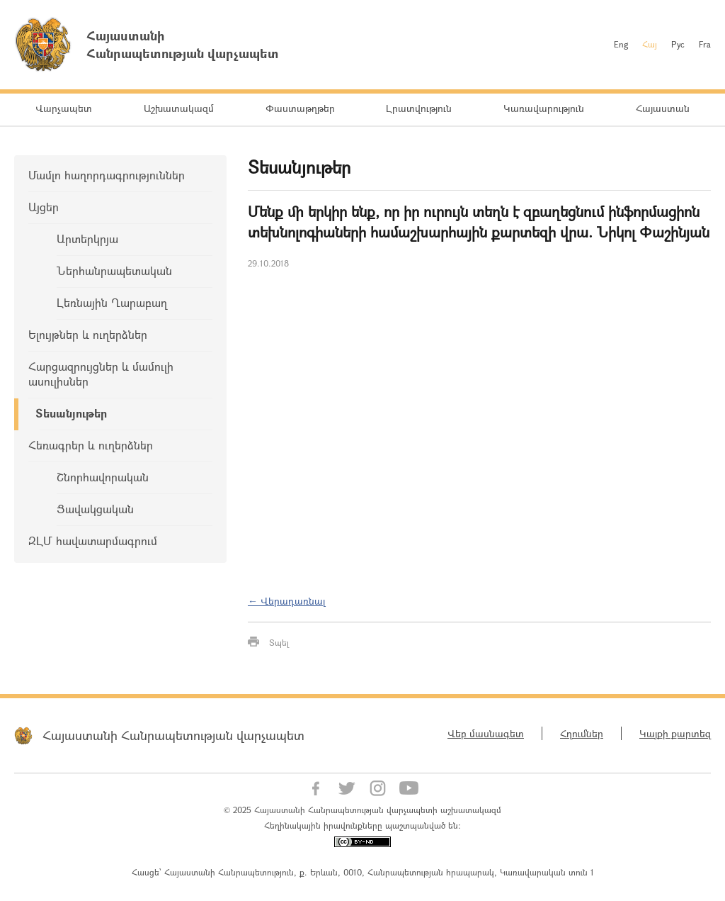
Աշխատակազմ (179, 108)
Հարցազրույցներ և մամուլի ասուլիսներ (100, 373)
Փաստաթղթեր (300, 108)
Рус (678, 44)
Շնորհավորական (103, 476)
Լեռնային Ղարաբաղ (112, 302)
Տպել (279, 642)
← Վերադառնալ (287, 601)
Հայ (649, 44)
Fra (705, 44)
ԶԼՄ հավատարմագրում (92, 540)
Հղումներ (581, 733)
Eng (621, 44)
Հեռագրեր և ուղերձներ (90, 444)
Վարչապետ (63, 108)
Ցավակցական (95, 508)
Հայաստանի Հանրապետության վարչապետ (173, 735)
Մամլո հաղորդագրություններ (106, 174)
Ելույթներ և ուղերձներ (87, 334)
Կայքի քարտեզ (675, 733)
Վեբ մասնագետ (485, 733)
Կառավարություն (543, 108)
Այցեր (43, 206)
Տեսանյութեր (71, 412)
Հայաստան (663, 108)
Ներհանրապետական (114, 270)
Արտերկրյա (87, 238)
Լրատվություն (419, 108)
